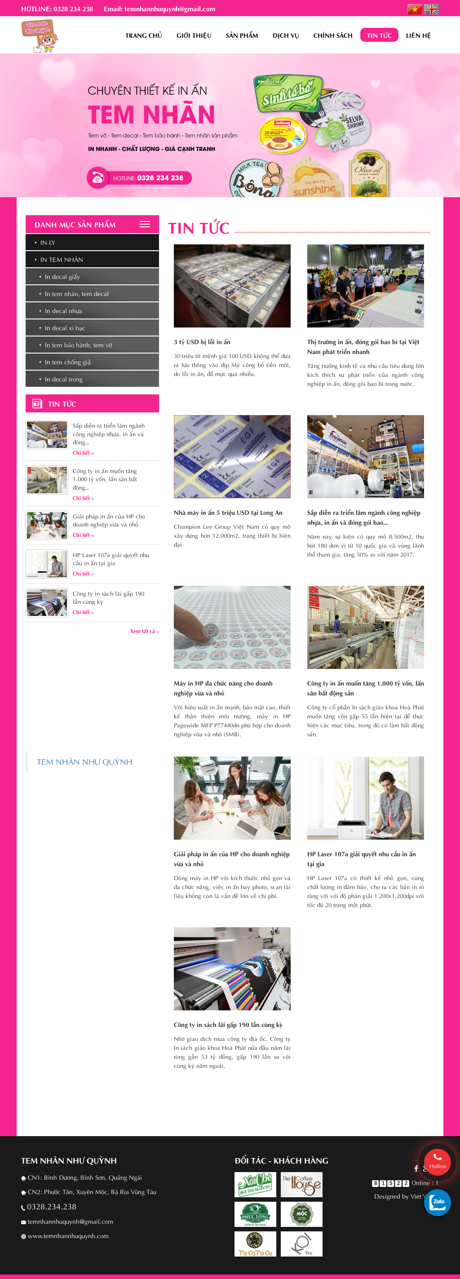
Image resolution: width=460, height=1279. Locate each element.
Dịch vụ (286, 35)
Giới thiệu (194, 35)
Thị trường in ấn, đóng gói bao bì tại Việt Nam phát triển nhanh (363, 346)
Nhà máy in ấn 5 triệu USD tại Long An (228, 512)
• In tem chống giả (65, 361)
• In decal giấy (59, 276)
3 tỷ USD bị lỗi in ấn (202, 341)
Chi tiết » (83, 452)
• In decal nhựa (60, 310)
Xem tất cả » (144, 630)
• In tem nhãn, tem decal (74, 293)
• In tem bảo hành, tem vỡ (75, 344)
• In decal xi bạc (62, 327)
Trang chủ (143, 35)
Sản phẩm (242, 35)
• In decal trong (61, 378)
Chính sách (333, 35)
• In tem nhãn (59, 259)
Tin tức (379, 35)
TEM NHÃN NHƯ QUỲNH (85, 761)
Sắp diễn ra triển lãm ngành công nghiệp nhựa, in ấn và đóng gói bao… (363, 517)
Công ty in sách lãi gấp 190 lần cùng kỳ (228, 1024)
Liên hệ (418, 35)
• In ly (45, 242)
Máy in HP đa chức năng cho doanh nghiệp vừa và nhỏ (223, 687)
